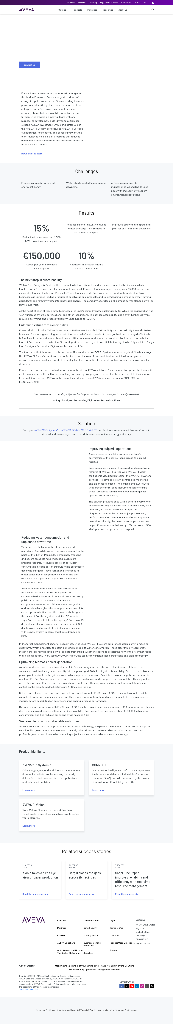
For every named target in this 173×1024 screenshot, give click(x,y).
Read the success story (35, 894)
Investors (61, 920)
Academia (82, 2)
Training (93, 2)
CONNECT (90, 430)
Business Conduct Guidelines (92, 944)
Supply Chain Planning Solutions (117, 965)
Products (77, 9)
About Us (123, 9)
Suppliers (88, 953)
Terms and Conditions (28, 989)
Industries (92, 9)
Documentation (91, 920)
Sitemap (114, 950)
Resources (108, 9)
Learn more (28, 789)
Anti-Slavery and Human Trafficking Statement (69, 951)
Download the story (31, 153)
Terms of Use (116, 927)
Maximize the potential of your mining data (77, 965)
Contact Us (126, 2)
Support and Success (109, 2)
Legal (112, 920)
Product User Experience (122, 942)
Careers (61, 935)
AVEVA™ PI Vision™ (72, 430)
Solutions (63, 9)
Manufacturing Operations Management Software (94, 969)
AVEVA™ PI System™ (46, 430)
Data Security (90, 927)
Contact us (29, 64)
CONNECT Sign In (141, 2)
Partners (71, 2)
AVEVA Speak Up (66, 942)
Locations (114, 935)
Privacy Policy (90, 935)
